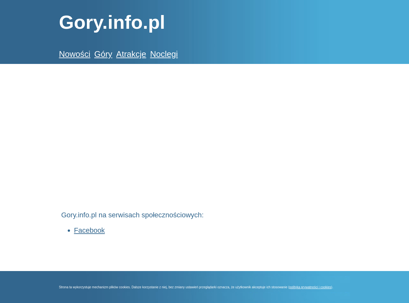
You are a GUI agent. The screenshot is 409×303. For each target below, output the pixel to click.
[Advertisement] (175, 106)
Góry (103, 54)
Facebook (89, 230)
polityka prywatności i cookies (310, 287)
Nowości (74, 54)
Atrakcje (131, 54)
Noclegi (164, 54)
